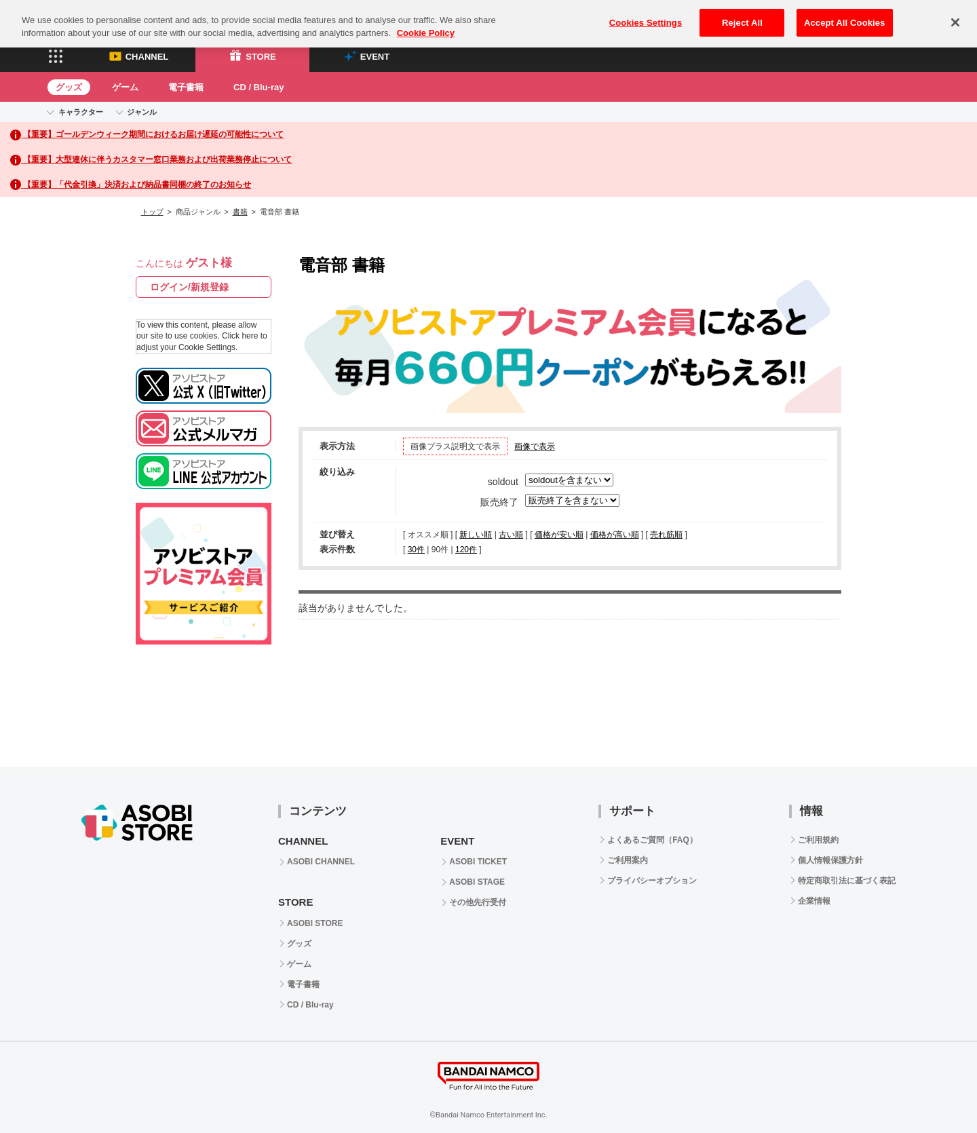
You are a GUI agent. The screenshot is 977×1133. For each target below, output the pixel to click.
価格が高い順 (614, 534)
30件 (416, 549)
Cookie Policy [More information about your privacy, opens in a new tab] (426, 23)
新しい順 (475, 534)
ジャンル (142, 112)
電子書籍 (186, 87)
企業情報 (814, 901)
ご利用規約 (818, 840)
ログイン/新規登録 (189, 287)
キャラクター (80, 112)
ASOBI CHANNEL (321, 861)
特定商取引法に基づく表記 (847, 880)
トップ (152, 212)
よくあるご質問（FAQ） (652, 840)
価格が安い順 (559, 534)
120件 (466, 549)
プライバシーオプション (652, 880)
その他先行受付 (477, 902)
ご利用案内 (627, 860)
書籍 (240, 212)
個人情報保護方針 (830, 860)
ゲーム (125, 87)
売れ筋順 (666, 534)
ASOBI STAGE (477, 882)
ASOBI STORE (315, 923)
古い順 (511, 534)
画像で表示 (534, 446)
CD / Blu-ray (258, 87)
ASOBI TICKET (478, 861)
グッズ (69, 87)
